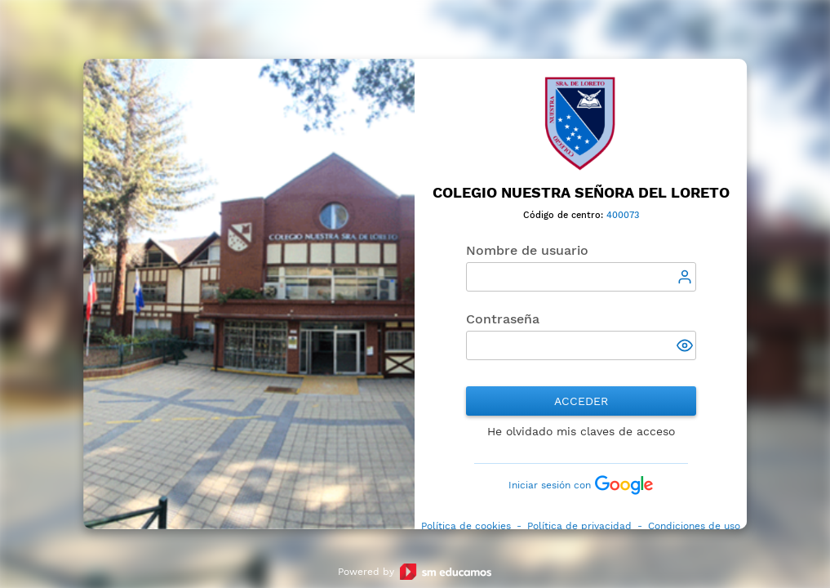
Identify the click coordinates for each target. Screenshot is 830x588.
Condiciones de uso (694, 526)
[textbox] (581, 277)
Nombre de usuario (527, 250)
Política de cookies (466, 526)
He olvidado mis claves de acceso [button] (581, 431)
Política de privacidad (579, 526)
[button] (686, 347)
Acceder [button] (581, 401)
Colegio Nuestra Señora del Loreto (581, 192)
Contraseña (502, 319)
